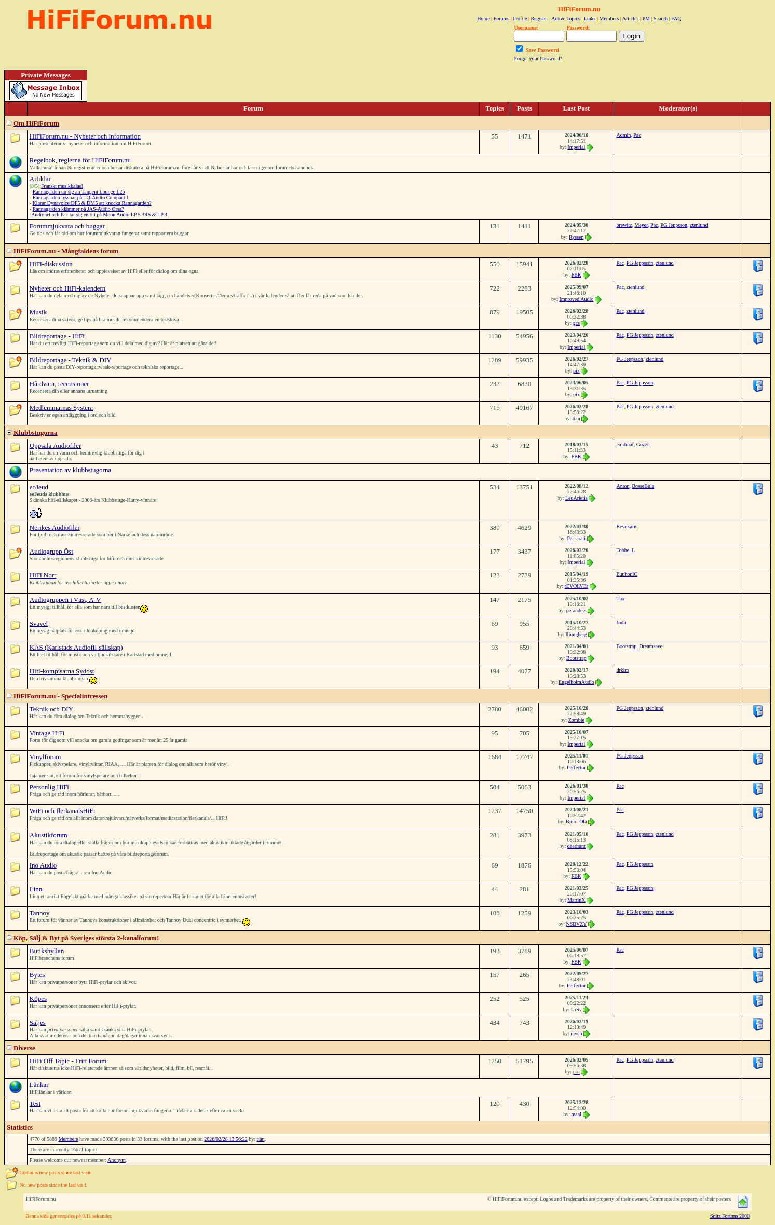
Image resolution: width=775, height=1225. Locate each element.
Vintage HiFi (47, 733)
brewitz (624, 225)
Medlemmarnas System (61, 407)
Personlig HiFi (49, 787)
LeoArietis (576, 498)
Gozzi (642, 444)
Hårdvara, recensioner (59, 384)
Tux (620, 598)
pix (576, 371)
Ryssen (576, 237)
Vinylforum (45, 757)
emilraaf (624, 444)
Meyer (641, 225)
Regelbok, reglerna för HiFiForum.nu (80, 160)
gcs (576, 323)
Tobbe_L (625, 550)
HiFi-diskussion (51, 264)
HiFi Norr (43, 575)
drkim (622, 670)
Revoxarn (626, 526)
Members (68, 1139)
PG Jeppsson (674, 225)
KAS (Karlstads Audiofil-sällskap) (76, 647)
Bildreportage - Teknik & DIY (71, 360)
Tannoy (40, 913)
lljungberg (576, 634)
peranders (576, 610)
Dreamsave (650, 646)
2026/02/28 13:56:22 (226, 1139)
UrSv (576, 1009)
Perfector (576, 767)
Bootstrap (576, 658)
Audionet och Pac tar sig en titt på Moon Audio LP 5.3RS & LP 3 (99, 214)
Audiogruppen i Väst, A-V (65, 599)
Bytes (37, 975)
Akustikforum (48, 835)
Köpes (38, 998)
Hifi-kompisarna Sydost (62, 671)
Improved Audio (576, 299)
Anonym (116, 1160)
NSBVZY (576, 924)
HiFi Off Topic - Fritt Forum (68, 1061)
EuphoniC (626, 574)
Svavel (39, 623)
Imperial (576, 147)
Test (35, 1103)
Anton (622, 486)
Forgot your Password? (538, 58)
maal (576, 1114)
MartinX (576, 900)
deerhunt (576, 846)
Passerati (576, 538)
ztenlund (699, 225)
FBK (576, 275)
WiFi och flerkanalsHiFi (63, 811)
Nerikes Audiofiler (55, 527)
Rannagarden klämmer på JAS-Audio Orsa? (78, 209)
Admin (623, 135)
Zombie (576, 720)
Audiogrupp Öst (51, 551)
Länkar (39, 1085)
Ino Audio (43, 865)
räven (576, 1033)
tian (576, 418)
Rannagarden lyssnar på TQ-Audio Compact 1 (81, 197)
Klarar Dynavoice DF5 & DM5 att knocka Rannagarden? (92, 203)
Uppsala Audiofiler (55, 445)
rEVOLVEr (576, 586)
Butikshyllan (47, 951)
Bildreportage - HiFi (57, 336)
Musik (38, 312)
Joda (621, 622)
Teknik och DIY (51, 709)
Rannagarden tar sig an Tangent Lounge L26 (79, 192)
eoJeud (39, 487)
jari (576, 1072)
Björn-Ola (576, 821)
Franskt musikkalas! (62, 186)
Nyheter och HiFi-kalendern (68, 288)
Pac (637, 135)
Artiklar (40, 179)
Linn (36, 889)
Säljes (38, 1022)
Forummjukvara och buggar (67, 226)
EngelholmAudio (576, 682)
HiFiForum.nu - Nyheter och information (85, 136)
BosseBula (643, 486)
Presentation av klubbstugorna (70, 470)
